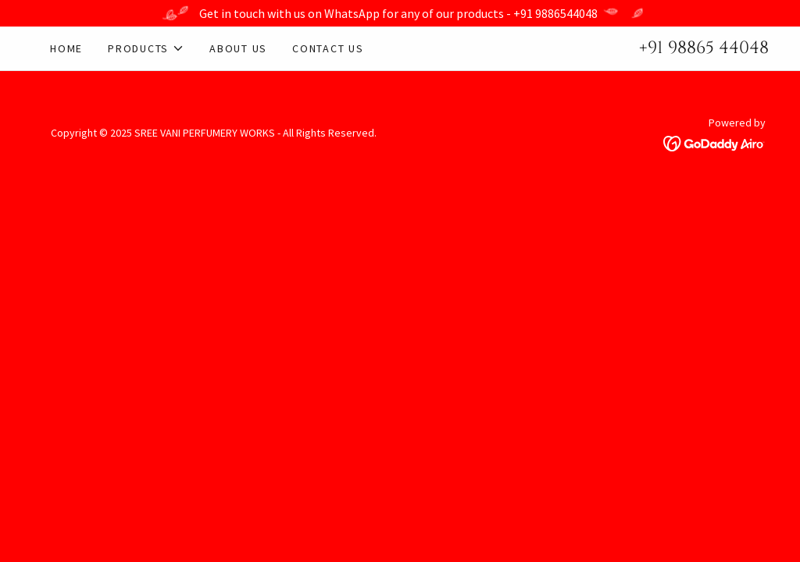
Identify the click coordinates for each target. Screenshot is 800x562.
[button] (146, 48)
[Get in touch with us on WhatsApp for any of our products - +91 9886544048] (400, 13)
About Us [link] (238, 48)
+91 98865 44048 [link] (704, 48)
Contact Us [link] (328, 48)
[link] (714, 142)
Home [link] (66, 48)
